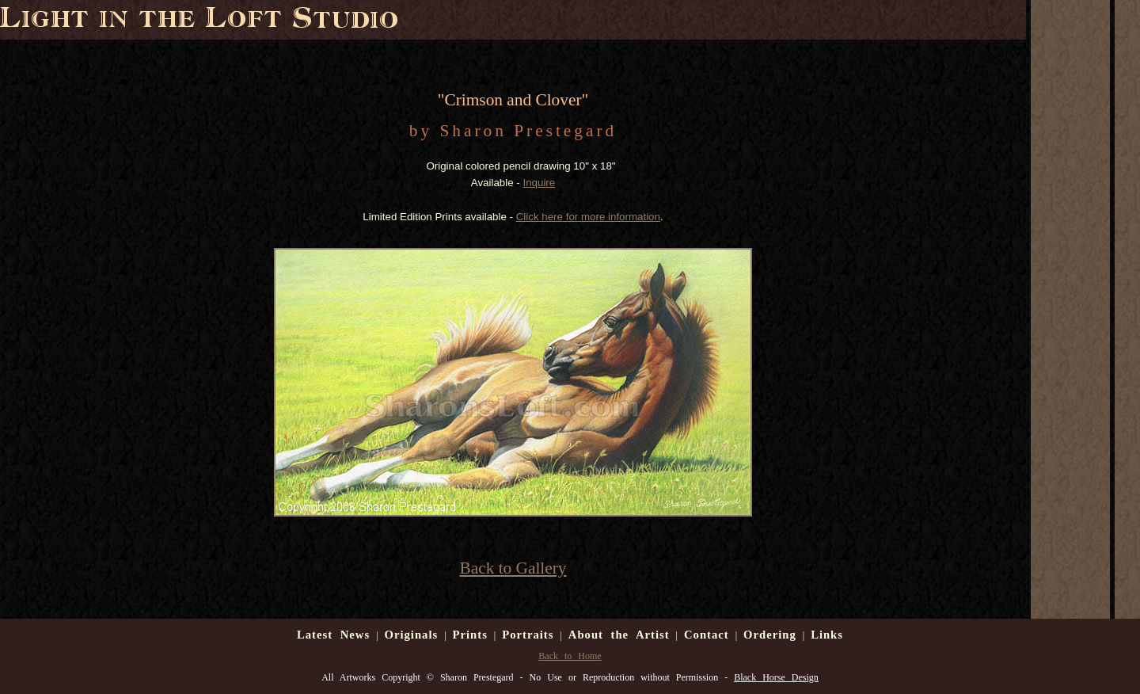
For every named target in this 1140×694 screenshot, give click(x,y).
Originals (412, 634)
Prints (470, 634)
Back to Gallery (512, 568)
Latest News (333, 634)
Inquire (538, 183)
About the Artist (619, 634)
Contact (706, 634)
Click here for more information (588, 217)
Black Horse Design (776, 677)
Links (827, 634)
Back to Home (569, 656)
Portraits (527, 634)
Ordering (769, 634)
